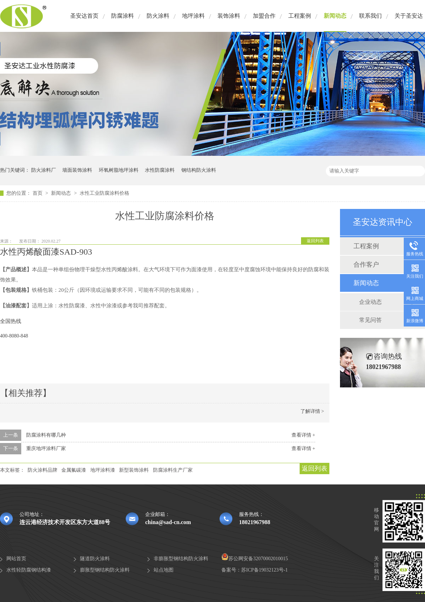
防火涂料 (158, 16)
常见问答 (370, 320)
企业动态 (370, 302)
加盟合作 (264, 16)
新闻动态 (335, 16)
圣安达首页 (84, 16)
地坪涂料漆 (102, 470)
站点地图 (164, 570)
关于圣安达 (409, 16)
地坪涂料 (193, 16)
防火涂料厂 (43, 170)
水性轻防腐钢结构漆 (28, 570)
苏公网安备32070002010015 (254, 558)
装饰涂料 (228, 16)
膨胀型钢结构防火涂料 (105, 570)
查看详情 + (303, 435)
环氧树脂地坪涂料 (118, 170)
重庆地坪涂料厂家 (46, 448)
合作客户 (366, 264)
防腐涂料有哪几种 (46, 435)
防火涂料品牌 (42, 470)
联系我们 (370, 16)
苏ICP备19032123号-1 (264, 570)
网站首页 (16, 558)
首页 (38, 193)
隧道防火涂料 (95, 558)
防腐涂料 (122, 16)
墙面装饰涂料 (77, 170)
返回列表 (315, 240)
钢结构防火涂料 (198, 170)
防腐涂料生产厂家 (173, 470)
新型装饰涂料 (134, 470)
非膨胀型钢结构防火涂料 (181, 558)
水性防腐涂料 (160, 170)
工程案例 (299, 16)
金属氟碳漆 (73, 470)
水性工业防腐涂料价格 (104, 193)
